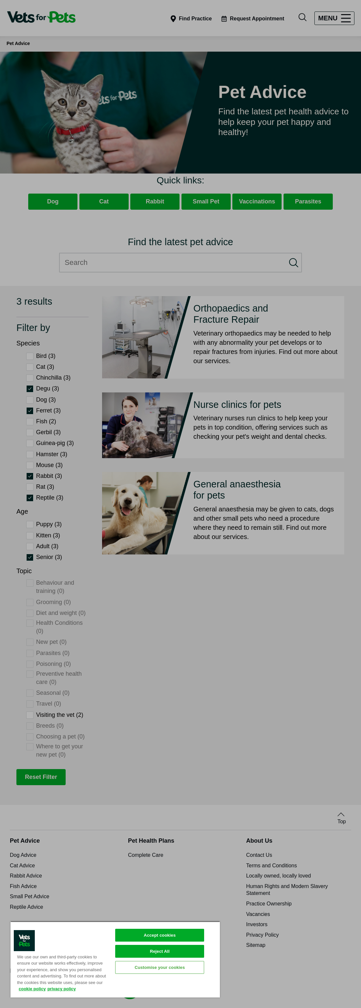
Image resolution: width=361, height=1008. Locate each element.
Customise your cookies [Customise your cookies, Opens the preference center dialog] (160, 967)
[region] (115, 959)
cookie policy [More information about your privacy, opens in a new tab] (32, 988)
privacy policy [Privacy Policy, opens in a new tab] (61, 988)
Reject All (160, 951)
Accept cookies (160, 935)
